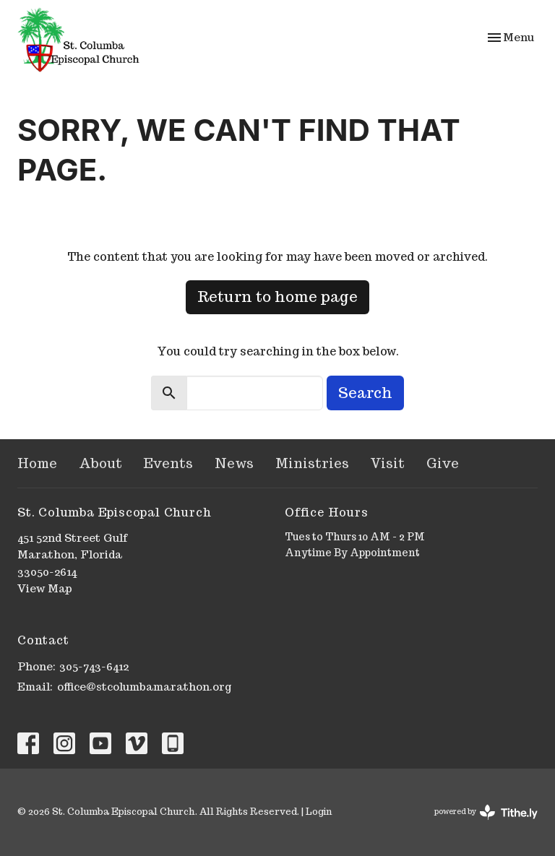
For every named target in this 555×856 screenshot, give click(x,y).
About (100, 463)
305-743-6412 (94, 666)
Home (37, 463)
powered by (486, 812)
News (234, 463)
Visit (388, 463)
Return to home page (277, 297)
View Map (44, 588)
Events (168, 463)
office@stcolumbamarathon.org (144, 686)
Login (319, 811)
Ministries (312, 463)
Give (442, 463)
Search (365, 393)
